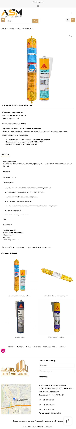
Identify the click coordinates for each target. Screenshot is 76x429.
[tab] (6, 155)
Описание (5, 155)
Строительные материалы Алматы (40, 426)
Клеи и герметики (17, 247)
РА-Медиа (59, 421)
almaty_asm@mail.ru (53, 413)
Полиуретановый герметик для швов (38, 247)
